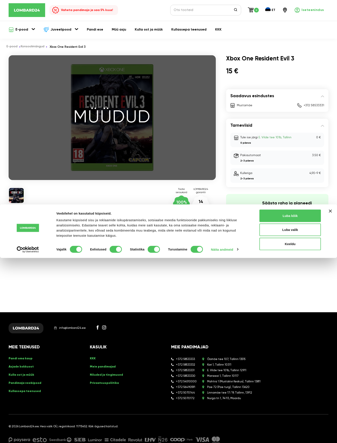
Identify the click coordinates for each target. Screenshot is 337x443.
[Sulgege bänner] (330, 396)
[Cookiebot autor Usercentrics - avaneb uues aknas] (28, 434)
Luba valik (290, 415)
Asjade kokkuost (22, 370)
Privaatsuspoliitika (105, 383)
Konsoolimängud (37, 46)
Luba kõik (290, 401)
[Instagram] (113, 329)
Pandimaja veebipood (27, 383)
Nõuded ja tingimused (108, 376)
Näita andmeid (222, 434)
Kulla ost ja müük (23, 376)
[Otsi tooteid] (203, 10)
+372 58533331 (314, 105)
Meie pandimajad (104, 370)
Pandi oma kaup (22, 363)
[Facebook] (106, 329)
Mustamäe (244, 105)
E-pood (14, 46)
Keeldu (290, 429)
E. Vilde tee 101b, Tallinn (275, 137)
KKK (93, 363)
